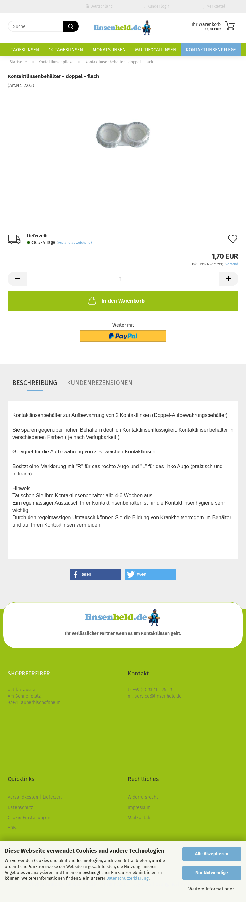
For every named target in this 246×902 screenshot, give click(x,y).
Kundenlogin (156, 6)
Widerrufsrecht (143, 797)
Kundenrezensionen (100, 383)
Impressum (139, 807)
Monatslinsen (109, 49)
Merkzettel (214, 6)
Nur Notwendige (211, 872)
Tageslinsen (25, 49)
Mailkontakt (140, 817)
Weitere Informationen (211, 889)
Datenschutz (20, 807)
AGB (12, 828)
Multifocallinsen (155, 49)
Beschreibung (34, 383)
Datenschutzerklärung (127, 878)
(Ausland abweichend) (74, 243)
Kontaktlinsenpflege (211, 49)
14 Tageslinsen (66, 49)
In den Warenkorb (116, 300)
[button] (17, 279)
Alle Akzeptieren (211, 854)
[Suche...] (71, 26)
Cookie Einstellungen (29, 817)
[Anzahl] (123, 279)
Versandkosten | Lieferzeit (35, 797)
